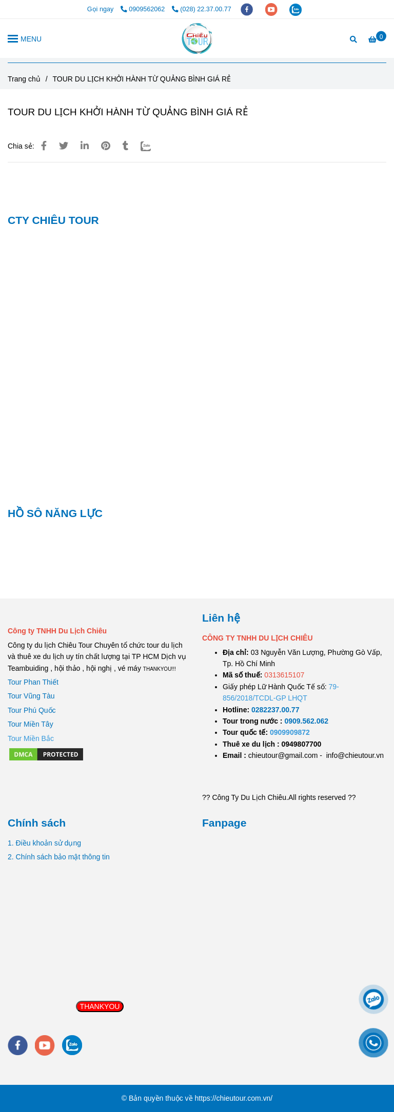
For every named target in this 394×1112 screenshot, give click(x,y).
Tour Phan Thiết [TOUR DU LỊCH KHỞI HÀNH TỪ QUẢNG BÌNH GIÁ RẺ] (33, 682)
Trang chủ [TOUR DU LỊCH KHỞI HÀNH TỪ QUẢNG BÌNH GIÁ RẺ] (24, 79)
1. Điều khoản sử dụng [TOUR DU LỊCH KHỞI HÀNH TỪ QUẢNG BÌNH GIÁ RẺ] (44, 843)
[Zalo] (152, 146)
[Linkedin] (84, 146)
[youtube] (272, 9)
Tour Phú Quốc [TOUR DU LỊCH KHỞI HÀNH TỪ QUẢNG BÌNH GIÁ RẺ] (32, 710)
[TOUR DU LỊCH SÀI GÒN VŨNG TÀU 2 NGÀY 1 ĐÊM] (275, 710)
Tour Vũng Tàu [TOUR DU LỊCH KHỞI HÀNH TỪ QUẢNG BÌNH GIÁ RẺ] (31, 696)
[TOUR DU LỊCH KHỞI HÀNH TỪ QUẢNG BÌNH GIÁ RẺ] (197, 38)
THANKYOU (100, 1006)
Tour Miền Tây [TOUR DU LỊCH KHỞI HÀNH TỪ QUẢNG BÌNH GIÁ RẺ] (30, 724)
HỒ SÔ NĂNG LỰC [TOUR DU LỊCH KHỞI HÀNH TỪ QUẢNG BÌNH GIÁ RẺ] (55, 513)
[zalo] (295, 9)
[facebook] (247, 9)
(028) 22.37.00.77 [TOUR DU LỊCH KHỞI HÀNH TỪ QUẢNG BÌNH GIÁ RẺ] (201, 9)
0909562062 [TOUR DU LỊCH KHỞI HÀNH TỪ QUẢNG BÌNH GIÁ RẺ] (144, 9)
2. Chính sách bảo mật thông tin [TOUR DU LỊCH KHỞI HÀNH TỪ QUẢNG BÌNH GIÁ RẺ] (59, 857)
